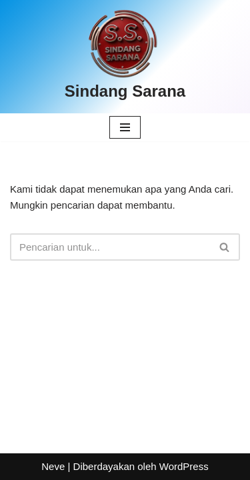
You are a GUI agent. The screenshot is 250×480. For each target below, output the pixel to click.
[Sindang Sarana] (125, 56)
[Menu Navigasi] (125, 127)
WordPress (184, 466)
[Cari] (110, 247)
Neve (53, 466)
